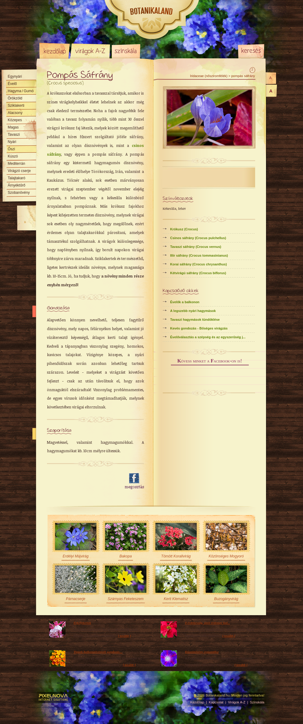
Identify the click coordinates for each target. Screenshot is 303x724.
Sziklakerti (16, 105)
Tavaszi (14, 134)
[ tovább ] (124, 636)
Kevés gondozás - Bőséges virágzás (199, 328)
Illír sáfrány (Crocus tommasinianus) (199, 255)
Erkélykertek (82, 623)
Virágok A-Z (90, 50)
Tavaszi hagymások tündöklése (195, 319)
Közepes (15, 120)
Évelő (12, 84)
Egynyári (15, 76)
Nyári (12, 142)
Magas (13, 127)
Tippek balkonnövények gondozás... (98, 652)
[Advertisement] (82, 481)
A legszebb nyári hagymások (193, 311)
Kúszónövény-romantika (202, 652)
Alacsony (15, 113)
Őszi (11, 149)
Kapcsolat (216, 702)
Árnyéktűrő (16, 185)
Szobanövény (19, 192)
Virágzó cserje (19, 171)
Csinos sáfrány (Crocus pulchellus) (198, 238)
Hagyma (21, 91)
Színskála (126, 50)
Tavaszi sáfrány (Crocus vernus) (195, 246)
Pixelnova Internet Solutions (53, 697)
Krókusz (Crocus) (184, 229)
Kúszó (13, 156)
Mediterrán (16, 163)
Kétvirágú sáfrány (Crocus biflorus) (198, 273)
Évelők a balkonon (185, 302)
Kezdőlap (54, 50)
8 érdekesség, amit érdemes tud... (207, 623)
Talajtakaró (16, 178)
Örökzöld (15, 98)
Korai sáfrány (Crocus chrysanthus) (198, 264)
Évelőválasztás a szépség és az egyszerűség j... (208, 337)
